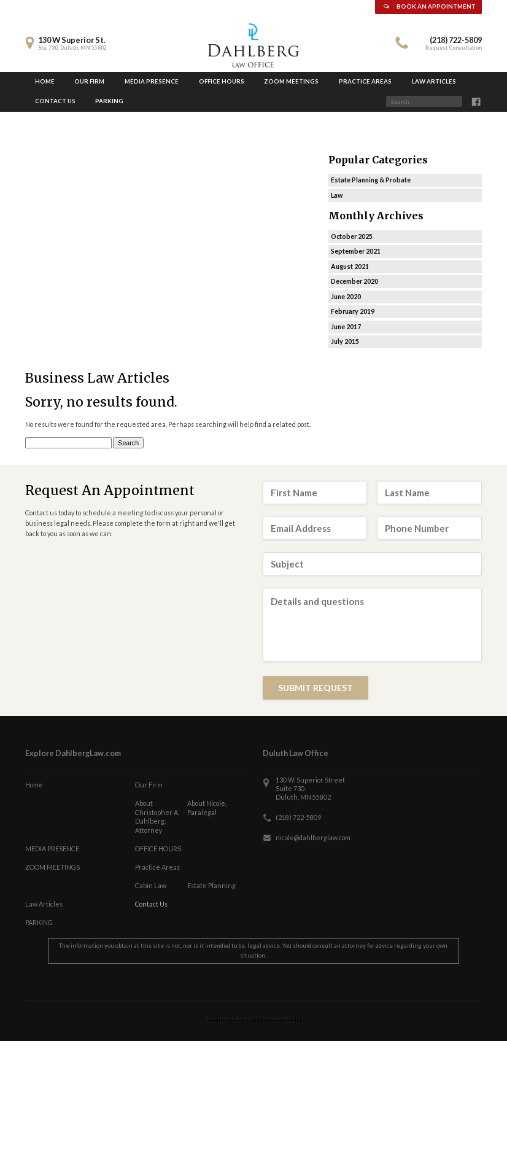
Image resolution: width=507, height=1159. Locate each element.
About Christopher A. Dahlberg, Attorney (157, 817)
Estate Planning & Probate (371, 180)
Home (45, 81)
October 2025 (352, 236)
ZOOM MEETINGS (291, 81)
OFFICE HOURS (221, 81)
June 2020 (346, 296)
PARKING (109, 101)
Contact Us (55, 101)
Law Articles (434, 81)
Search (467, 103)
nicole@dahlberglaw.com (313, 837)
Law (337, 195)
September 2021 (356, 251)
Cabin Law (150, 885)
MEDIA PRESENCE (152, 81)
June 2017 (346, 326)
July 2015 (345, 341)
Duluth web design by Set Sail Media (254, 1018)
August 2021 (350, 266)
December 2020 (354, 281)
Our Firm (89, 81)
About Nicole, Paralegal (206, 807)
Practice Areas (365, 81)
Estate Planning (211, 885)
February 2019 (352, 311)
